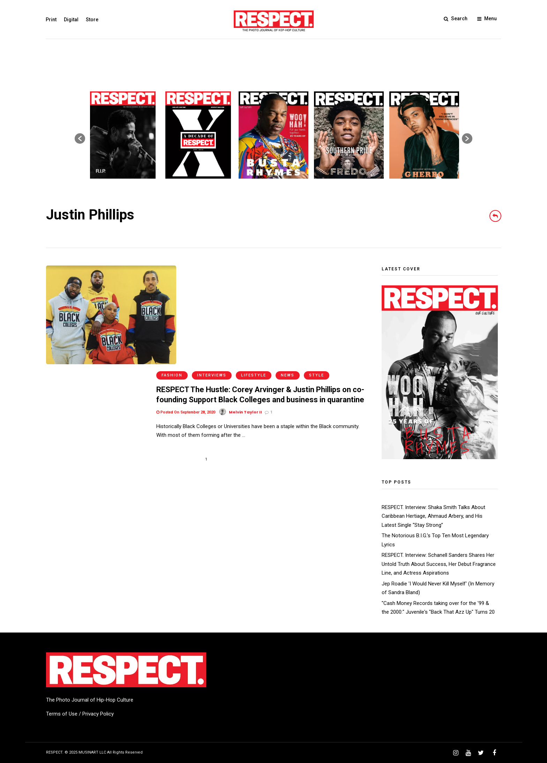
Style (316, 270)
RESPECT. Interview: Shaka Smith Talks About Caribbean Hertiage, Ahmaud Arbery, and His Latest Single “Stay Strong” (433, 516)
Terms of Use (61, 714)
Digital (71, 19)
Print (51, 19)
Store (92, 19)
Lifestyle (253, 270)
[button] (80, 138)
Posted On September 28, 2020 (185, 307)
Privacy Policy (98, 714)
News (287, 270)
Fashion (172, 270)
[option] (123, 135)
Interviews (211, 270)
